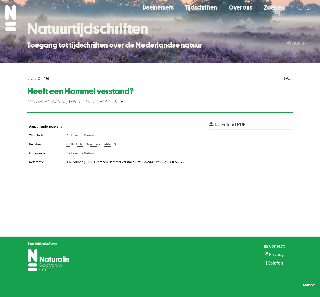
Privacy (274, 255)
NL (299, 8)
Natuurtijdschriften (87, 28)
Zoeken (274, 6)
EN (309, 8)
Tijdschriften (201, 6)
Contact (274, 246)
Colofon (273, 263)
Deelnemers (158, 6)
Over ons (240, 6)
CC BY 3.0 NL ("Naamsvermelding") (91, 144)
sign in (296, 43)
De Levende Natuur (46, 101)
